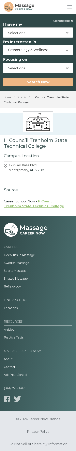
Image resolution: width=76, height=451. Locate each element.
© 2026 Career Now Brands (38, 419)
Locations (11, 308)
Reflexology (12, 286)
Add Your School (15, 375)
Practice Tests (14, 337)
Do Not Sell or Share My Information (38, 444)
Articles (9, 329)
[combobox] (38, 32)
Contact (9, 367)
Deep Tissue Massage (19, 255)
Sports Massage (15, 271)
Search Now (38, 82)
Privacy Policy (38, 431)
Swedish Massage (16, 263)
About (8, 359)
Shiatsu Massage (16, 278)
